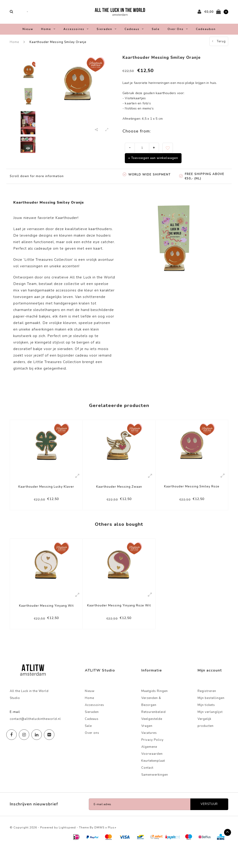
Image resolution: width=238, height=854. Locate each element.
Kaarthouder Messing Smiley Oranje (58, 45)
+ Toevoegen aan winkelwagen (153, 161)
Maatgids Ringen (154, 697)
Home (48, 32)
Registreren (207, 697)
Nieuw (28, 32)
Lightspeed (67, 833)
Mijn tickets (206, 710)
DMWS (99, 833)
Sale (156, 32)
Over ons (178, 32)
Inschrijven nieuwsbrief (34, 809)
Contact (147, 773)
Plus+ (112, 833)
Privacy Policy (152, 745)
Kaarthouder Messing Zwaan (119, 490)
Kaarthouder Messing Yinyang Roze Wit (119, 610)
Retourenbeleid (153, 717)
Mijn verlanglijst (210, 717)
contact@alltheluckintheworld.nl (35, 724)
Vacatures (149, 738)
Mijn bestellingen (211, 704)
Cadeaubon (206, 32)
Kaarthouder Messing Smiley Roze (191, 490)
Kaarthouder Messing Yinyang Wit (46, 610)
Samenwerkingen (154, 780)
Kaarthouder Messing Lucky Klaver (46, 490)
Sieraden (107, 32)
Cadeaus (134, 32)
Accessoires (76, 32)
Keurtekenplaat (153, 766)
